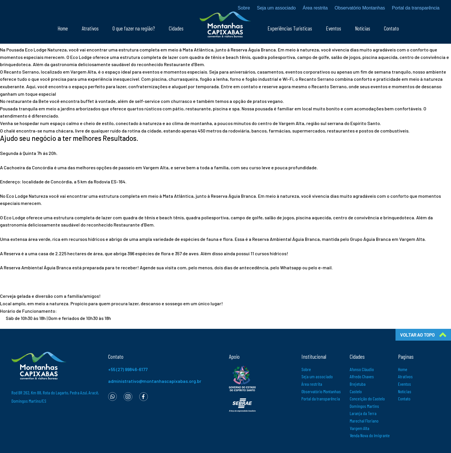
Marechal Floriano (364, 420)
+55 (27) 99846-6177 (128, 369)
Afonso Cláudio (362, 369)
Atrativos (90, 29)
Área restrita (315, 8)
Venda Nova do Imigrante (370, 435)
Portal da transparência (415, 8)
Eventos (333, 29)
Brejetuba (358, 384)
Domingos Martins (364, 406)
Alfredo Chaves (362, 376)
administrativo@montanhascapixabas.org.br (154, 381)
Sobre (244, 8)
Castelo (356, 391)
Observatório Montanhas (360, 8)
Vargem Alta (359, 428)
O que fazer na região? (133, 29)
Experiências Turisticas (289, 29)
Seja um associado (276, 8)
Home (63, 29)
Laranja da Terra (363, 413)
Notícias (362, 29)
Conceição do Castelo (367, 398)
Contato (391, 29)
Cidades (176, 29)
